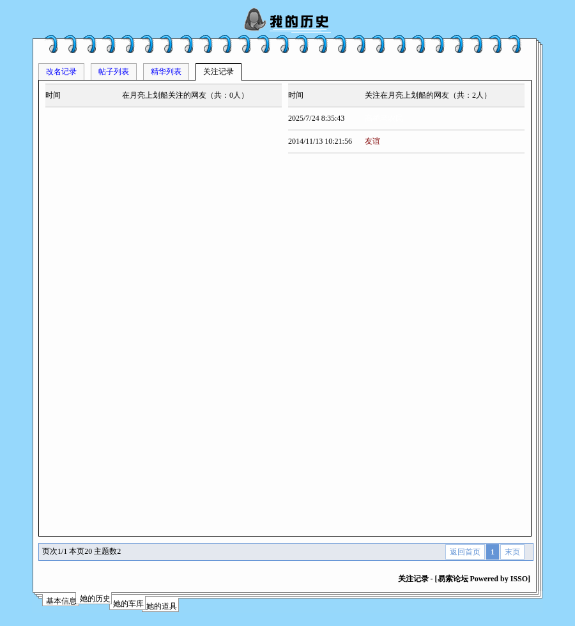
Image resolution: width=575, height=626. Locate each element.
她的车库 (128, 603)
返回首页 (465, 551)
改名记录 (61, 71)
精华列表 (166, 71)
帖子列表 (113, 71)
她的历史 (95, 598)
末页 (512, 551)
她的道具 (161, 606)
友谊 (372, 141)
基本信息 (61, 601)
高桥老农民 (384, 118)
